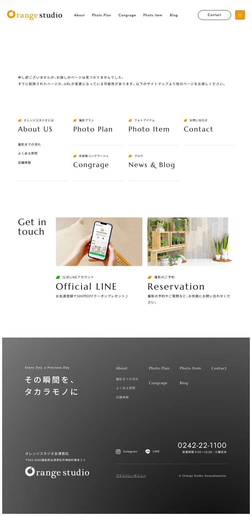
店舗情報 (24, 162)
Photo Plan (101, 15)
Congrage (127, 15)
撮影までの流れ (29, 144)
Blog (174, 15)
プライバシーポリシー (131, 476)
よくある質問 (28, 153)
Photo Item (152, 15)
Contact (214, 15)
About (79, 15)
